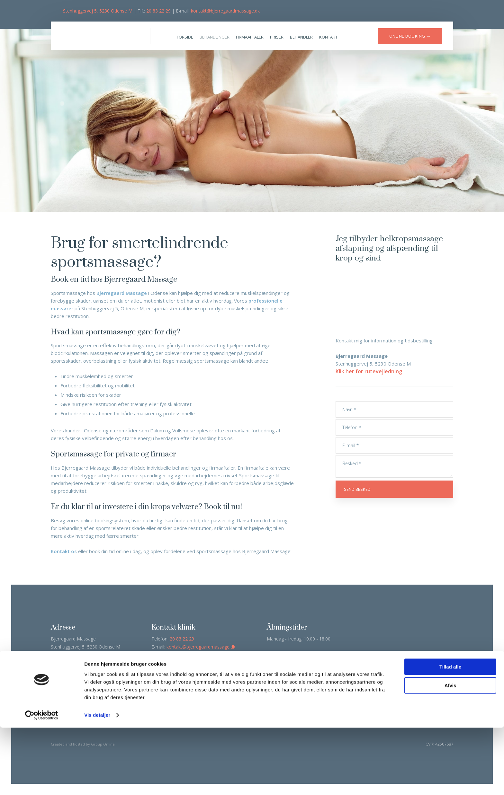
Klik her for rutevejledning (369, 371)
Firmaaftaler (250, 37)
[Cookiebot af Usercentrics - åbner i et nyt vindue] (42, 782)
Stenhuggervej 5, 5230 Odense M (97, 11)
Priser (277, 37)
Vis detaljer (97, 782)
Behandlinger (215, 37)
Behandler (301, 37)
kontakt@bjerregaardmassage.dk (225, 11)
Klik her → (211, 675)
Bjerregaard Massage (121, 293)
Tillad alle (450, 734)
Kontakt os (64, 551)
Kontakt (328, 37)
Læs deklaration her (73, 686)
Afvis (450, 752)
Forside (185, 37)
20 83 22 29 (158, 11)
